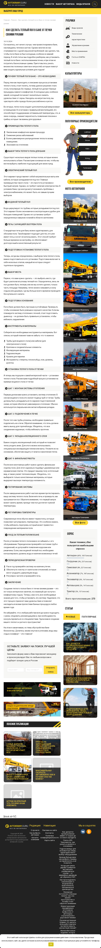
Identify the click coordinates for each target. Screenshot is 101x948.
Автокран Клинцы (80, 369)
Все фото (80, 522)
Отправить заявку (50, 670)
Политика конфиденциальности (50, 837)
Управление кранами (80, 45)
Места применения (79, 51)
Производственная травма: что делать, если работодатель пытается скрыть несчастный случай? (67, 924)
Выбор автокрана (65, 4)
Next (95, 92)
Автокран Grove (80, 221)
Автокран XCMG (80, 280)
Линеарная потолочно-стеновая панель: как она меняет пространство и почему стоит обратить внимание (68, 897)
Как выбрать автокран (35, 834)
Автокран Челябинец (80, 488)
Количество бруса (80, 105)
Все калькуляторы (80, 113)
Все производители (80, 181)
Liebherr (87, 132)
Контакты (49, 833)
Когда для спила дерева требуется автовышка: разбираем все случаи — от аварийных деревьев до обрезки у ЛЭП (68, 871)
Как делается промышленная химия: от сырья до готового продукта (68, 835)
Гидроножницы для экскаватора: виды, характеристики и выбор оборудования (68, 851)
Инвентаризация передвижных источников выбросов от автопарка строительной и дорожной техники (68, 912)
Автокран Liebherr (80, 251)
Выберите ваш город (13, 11)
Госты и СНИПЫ (78, 57)
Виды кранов (83, 4)
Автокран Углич (80, 428)
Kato (87, 149)
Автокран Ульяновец (80, 458)
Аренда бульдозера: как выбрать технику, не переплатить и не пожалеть (68, 860)
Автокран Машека (80, 399)
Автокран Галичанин (80, 517)
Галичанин (87, 168)
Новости (49, 4)
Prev (66, 92)
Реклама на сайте (49, 830)
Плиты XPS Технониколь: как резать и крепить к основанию (68, 843)
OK (51, 944)
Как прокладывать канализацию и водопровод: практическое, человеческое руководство (68, 884)
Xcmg (87, 158)
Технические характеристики (78, 37)
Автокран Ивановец (80, 310)
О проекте (35, 830)
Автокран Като (80, 339)
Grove (87, 140)
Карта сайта (50, 840)
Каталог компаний (35, 839)
